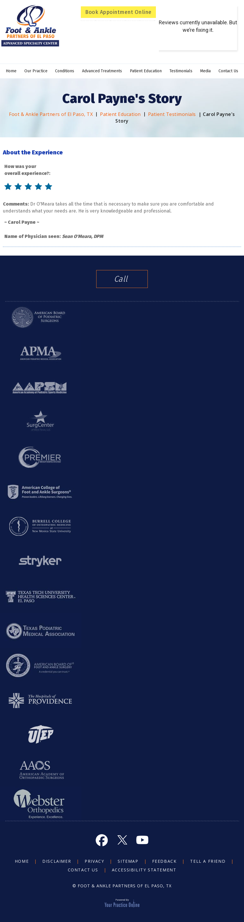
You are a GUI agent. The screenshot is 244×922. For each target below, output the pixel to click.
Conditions (64, 71)
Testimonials (181, 71)
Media (205, 71)
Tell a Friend (207, 861)
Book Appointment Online (118, 12)
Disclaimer (56, 861)
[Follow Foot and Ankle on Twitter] (122, 840)
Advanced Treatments (102, 71)
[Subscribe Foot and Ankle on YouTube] (142, 840)
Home (11, 71)
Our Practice (36, 71)
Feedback (164, 861)
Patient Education (146, 71)
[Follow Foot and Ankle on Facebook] (101, 840)
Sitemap (128, 861)
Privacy (94, 861)
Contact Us (228, 71)
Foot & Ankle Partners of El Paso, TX (51, 114)
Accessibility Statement (144, 870)
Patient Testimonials (172, 114)
